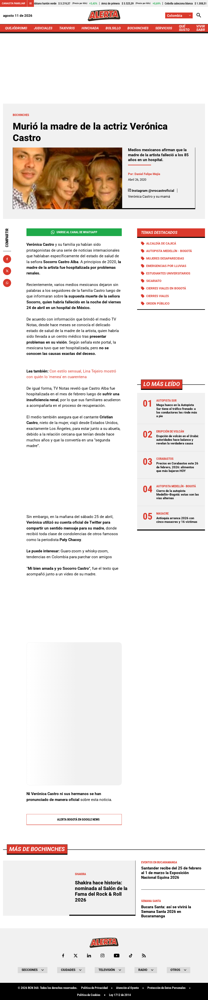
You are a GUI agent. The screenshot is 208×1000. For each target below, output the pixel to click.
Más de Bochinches (37, 962)
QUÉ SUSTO (184, 28)
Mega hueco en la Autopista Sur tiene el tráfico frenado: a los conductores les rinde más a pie (176, 410)
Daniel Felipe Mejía (147, 174)
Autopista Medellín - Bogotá (169, 251)
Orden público (157, 303)
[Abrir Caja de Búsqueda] (198, 15)
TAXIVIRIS (67, 28)
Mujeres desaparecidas (165, 258)
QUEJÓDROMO (16, 28)
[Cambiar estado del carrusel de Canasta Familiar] (30, 3)
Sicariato (153, 281)
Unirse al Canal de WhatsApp (74, 232)
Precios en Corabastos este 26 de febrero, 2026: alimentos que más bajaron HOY (177, 467)
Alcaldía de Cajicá (161, 243)
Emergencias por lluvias (166, 266)
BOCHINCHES (137, 28)
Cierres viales (157, 296)
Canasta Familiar (13, 3)
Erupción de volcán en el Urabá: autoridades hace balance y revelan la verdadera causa (177, 439)
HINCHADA (90, 28)
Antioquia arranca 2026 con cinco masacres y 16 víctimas (176, 520)
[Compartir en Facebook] (7, 259)
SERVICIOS (163, 28)
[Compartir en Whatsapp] (7, 283)
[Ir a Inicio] (104, 15)
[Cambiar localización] (179, 15)
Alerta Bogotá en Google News (74, 819)
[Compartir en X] (7, 271)
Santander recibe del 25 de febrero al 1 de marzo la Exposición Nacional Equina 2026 (171, 986)
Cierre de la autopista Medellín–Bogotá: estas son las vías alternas (177, 494)
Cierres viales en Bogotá (166, 288)
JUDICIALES (43, 28)
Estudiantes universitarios (168, 273)
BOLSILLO (113, 28)
